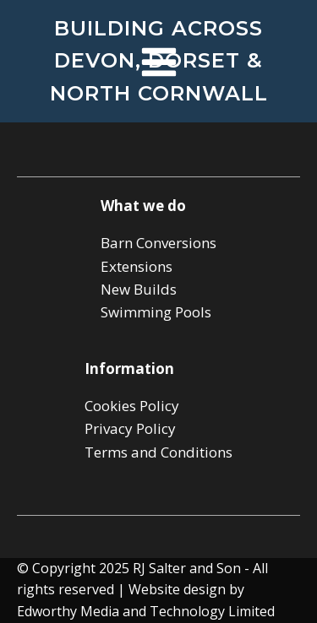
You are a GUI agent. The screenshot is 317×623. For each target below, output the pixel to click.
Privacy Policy (130, 428)
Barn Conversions (158, 242)
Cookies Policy (132, 405)
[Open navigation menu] (158, 63)
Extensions (136, 266)
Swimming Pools (156, 312)
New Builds (139, 289)
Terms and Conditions (158, 452)
